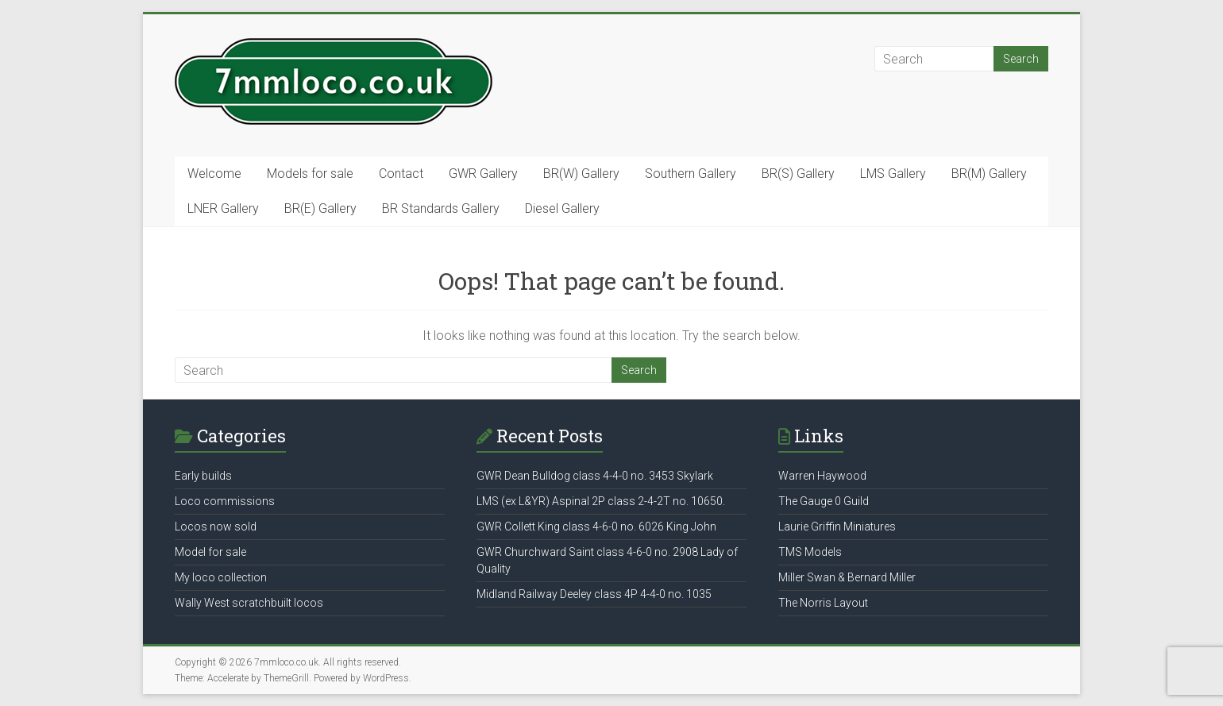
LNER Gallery (223, 208)
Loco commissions (225, 501)
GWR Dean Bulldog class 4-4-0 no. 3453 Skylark (594, 475)
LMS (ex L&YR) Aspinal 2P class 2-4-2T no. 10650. (600, 501)
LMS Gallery (893, 173)
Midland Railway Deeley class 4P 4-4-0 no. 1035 (594, 594)
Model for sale (210, 552)
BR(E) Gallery (320, 208)
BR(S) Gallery (798, 173)
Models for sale (310, 173)
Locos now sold (216, 526)
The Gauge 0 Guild (823, 501)
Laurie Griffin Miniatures (837, 526)
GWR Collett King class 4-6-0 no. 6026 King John (596, 526)
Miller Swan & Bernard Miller (847, 577)
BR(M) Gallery (989, 173)
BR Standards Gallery (441, 208)
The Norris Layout (823, 602)
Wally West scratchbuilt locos (249, 602)
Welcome (214, 173)
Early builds (203, 475)
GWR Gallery (483, 173)
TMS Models (810, 552)
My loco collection (221, 577)
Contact (401, 173)
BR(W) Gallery (581, 173)
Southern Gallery (690, 173)
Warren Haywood (822, 475)
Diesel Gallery (562, 208)
